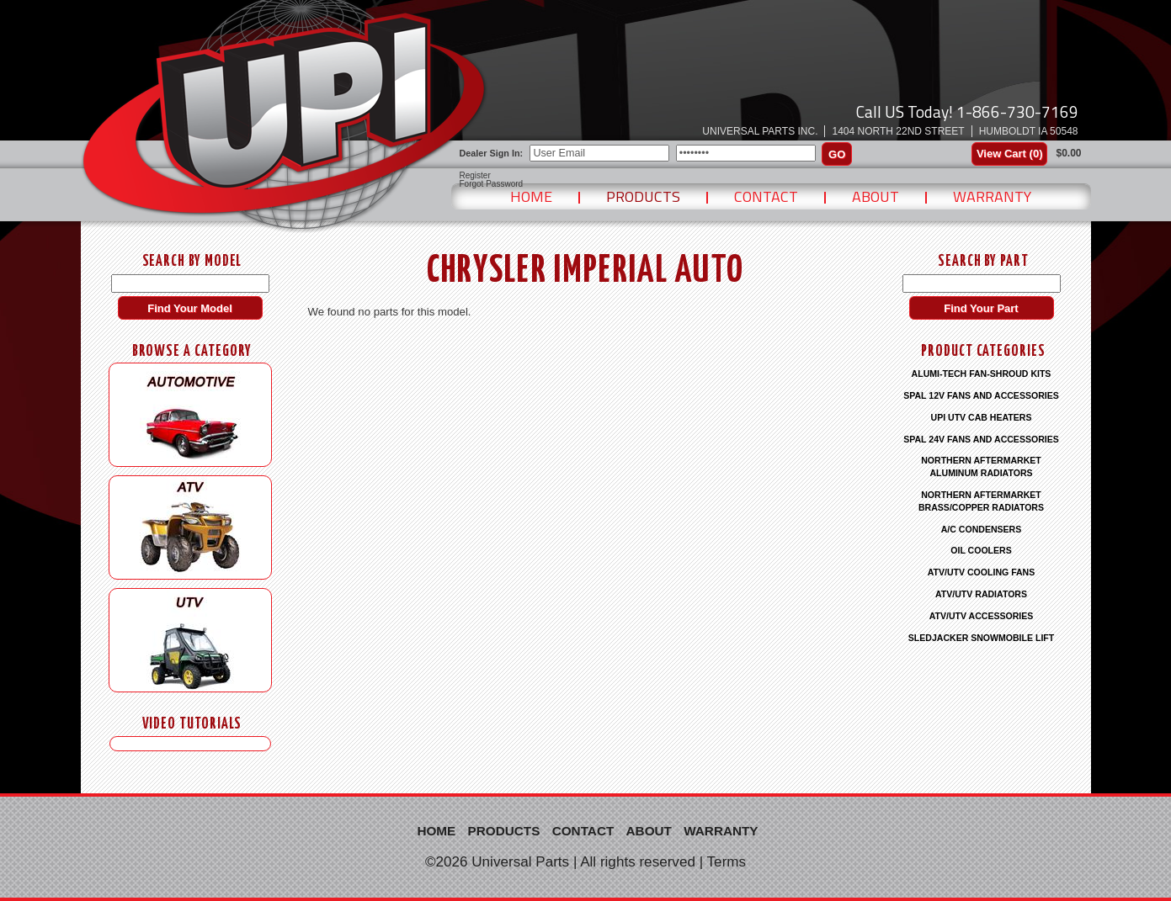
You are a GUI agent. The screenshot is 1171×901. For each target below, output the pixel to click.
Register (475, 176)
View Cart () (1010, 153)
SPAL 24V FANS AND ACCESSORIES (981, 439)
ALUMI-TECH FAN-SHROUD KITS (981, 373)
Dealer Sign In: (492, 153)
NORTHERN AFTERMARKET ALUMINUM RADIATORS (981, 466)
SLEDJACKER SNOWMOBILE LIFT (981, 638)
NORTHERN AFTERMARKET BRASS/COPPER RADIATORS (981, 501)
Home (531, 196)
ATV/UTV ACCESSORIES (981, 616)
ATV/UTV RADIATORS (981, 594)
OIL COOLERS (980, 550)
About (875, 196)
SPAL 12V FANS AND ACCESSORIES (981, 395)
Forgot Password (492, 184)
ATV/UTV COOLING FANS (981, 572)
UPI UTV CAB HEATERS (981, 417)
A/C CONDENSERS (981, 529)
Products (643, 196)
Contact (766, 196)
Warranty (992, 196)
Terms (727, 862)
